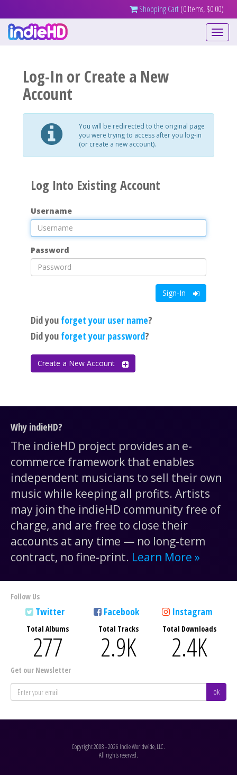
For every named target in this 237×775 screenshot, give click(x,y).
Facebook (121, 611)
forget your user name (104, 320)
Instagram (192, 611)
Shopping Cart (154, 9)
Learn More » (166, 557)
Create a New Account (83, 363)
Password (50, 250)
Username (51, 211)
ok (216, 692)
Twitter (50, 611)
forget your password (103, 336)
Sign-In (180, 293)
